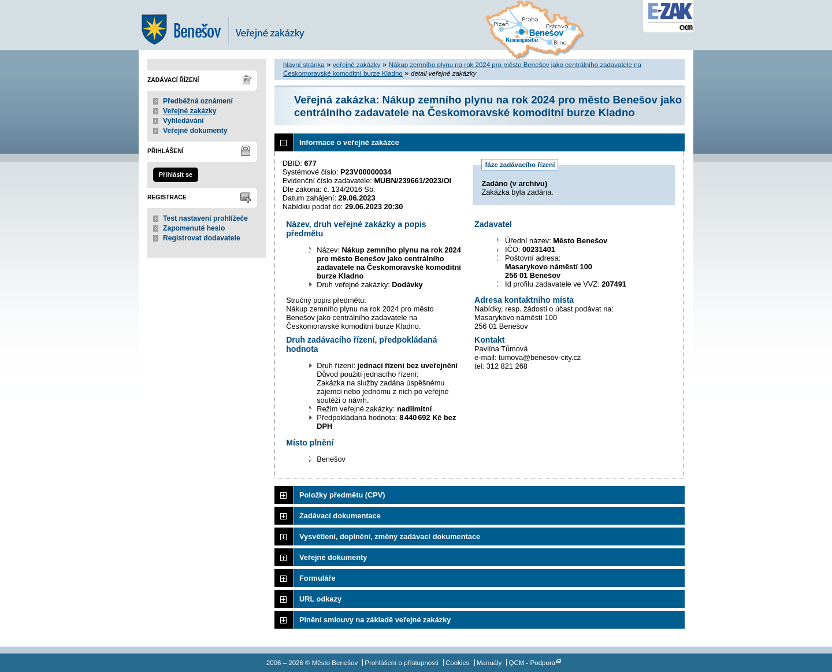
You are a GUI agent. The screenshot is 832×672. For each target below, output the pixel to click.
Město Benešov (231, 25)
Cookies (457, 662)
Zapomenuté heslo (194, 228)
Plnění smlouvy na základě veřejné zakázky (375, 619)
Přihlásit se (175, 174)
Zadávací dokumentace (340, 515)
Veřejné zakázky (190, 111)
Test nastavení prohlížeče (205, 218)
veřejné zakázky (357, 64)
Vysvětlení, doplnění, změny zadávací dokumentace (389, 536)
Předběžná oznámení (198, 101)
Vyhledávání (183, 121)
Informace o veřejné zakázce (349, 142)
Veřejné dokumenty (195, 131)
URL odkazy (320, 599)
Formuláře (317, 578)
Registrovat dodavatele (201, 238)
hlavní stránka (304, 64)
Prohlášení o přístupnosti (401, 662)
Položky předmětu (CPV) (342, 495)
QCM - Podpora (532, 662)
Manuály (489, 662)
